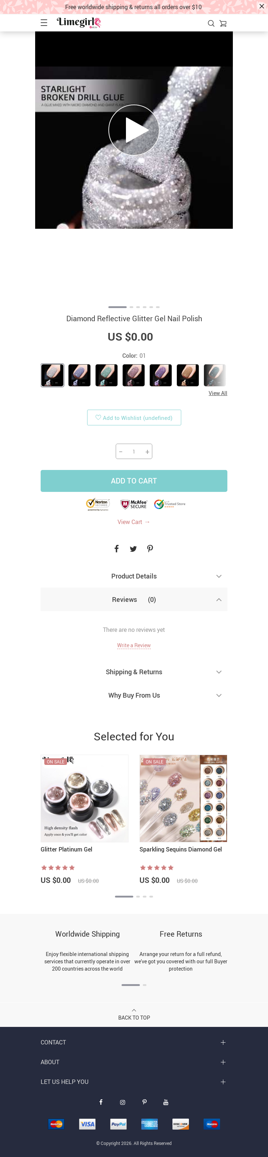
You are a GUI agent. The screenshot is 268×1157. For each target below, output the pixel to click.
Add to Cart (134, 481)
